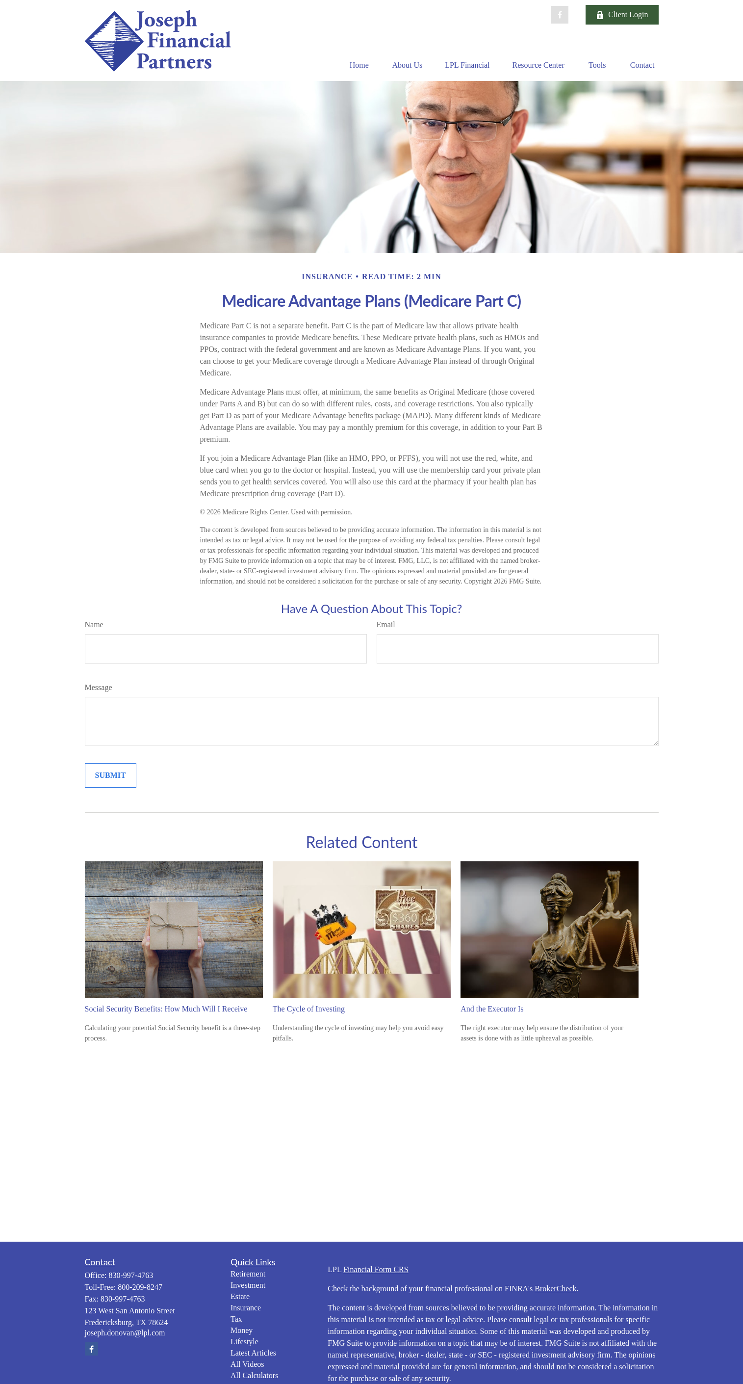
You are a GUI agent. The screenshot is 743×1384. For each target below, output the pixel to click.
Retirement (248, 1274)
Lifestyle (244, 1341)
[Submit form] (110, 775)
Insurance (246, 1308)
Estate (240, 1296)
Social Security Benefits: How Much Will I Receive (166, 1009)
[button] (359, 65)
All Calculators (254, 1375)
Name (94, 624)
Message (98, 687)
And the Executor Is (492, 1009)
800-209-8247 (140, 1287)
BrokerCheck (555, 1288)
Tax (236, 1319)
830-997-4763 (131, 1275)
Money (242, 1330)
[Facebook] (559, 15)
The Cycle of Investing (309, 1009)
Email (386, 624)
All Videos (247, 1364)
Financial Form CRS (375, 1269)
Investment (248, 1285)
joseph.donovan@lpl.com (125, 1333)
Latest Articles (253, 1353)
